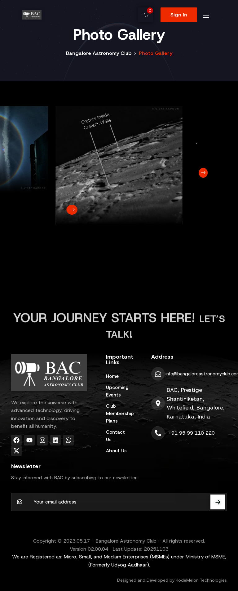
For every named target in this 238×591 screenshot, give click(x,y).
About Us (116, 451)
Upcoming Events (117, 391)
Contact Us (115, 436)
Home (112, 376)
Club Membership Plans (119, 413)
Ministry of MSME (205, 556)
